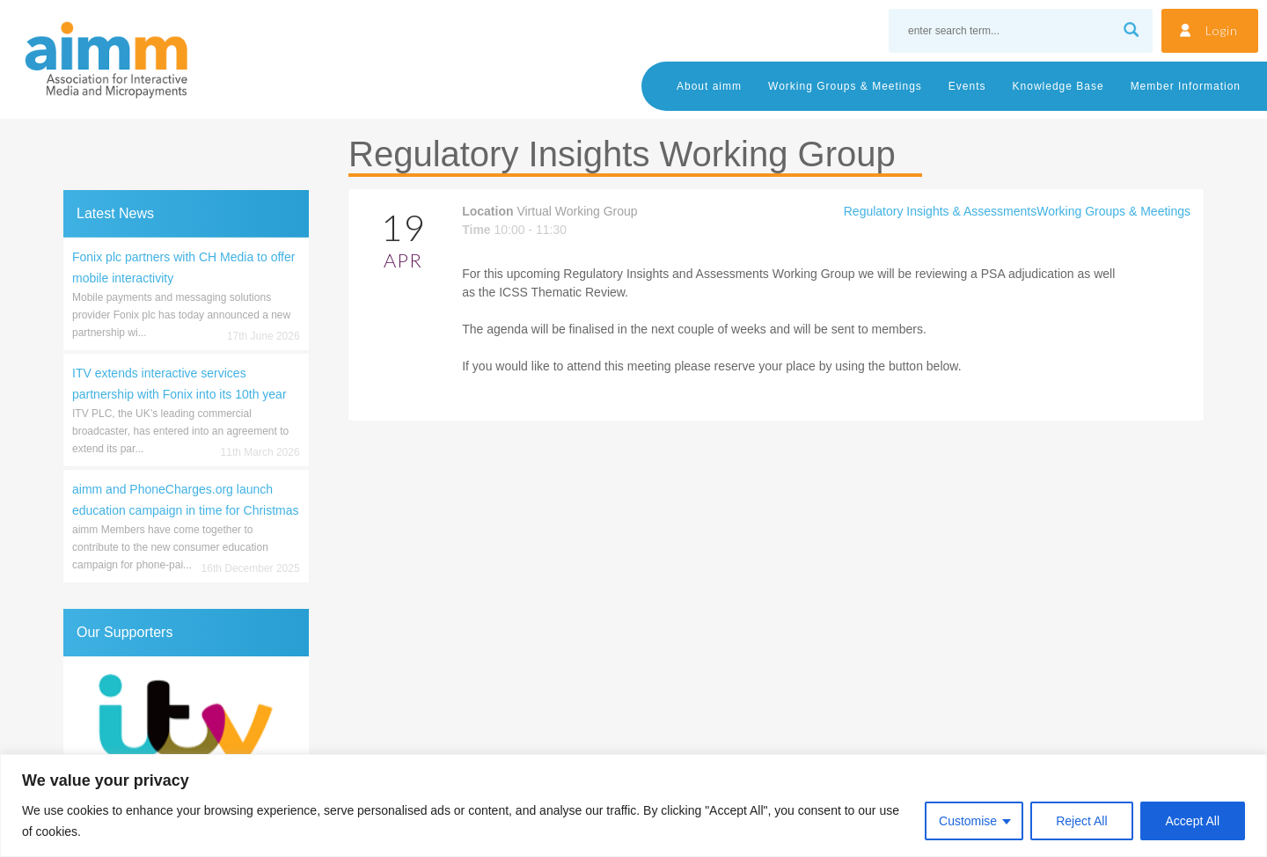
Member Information (1186, 86)
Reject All (1081, 821)
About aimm (709, 86)
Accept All (1192, 821)
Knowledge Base (1058, 86)
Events (967, 86)
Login (1221, 30)
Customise (968, 821)
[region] (633, 805)
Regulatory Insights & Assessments (940, 211)
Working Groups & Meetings (845, 86)
